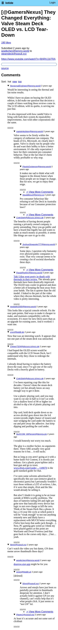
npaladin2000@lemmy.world (23, 306)
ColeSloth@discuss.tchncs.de (30, 217)
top (19, 81)
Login (52, 2)
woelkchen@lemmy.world (15, 51)
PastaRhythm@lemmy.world (29, 273)
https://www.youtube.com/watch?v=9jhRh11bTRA (28, 59)
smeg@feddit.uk (23, 572)
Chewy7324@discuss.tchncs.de (24, 346)
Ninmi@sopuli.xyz (18, 545)
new (14, 81)
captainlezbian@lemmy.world (29, 131)
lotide (9, 2)
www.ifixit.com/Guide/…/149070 (30, 468)
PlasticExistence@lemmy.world (36, 166)
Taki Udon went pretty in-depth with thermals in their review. (32, 278)
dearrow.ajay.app (22, 564)
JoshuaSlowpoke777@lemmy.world (38, 244)
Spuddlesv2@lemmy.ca (33, 195)
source (5, 68)
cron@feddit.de (17, 332)
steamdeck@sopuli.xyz (14, 53)
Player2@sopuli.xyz (25, 614)
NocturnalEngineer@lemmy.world (25, 86)
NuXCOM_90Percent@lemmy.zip (31, 434)
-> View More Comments (39, 192)
